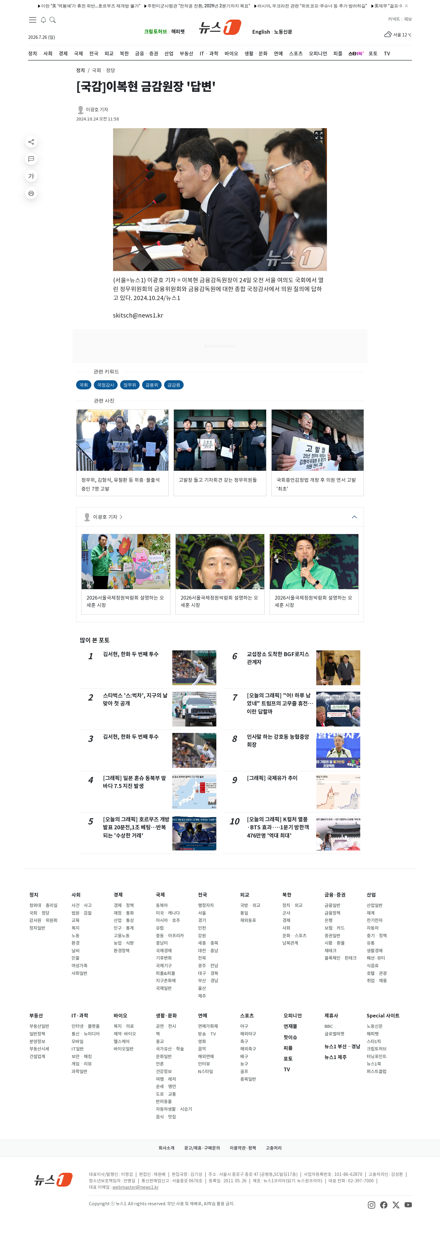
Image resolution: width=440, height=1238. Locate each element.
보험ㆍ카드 (334, 928)
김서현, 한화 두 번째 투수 (131, 654)
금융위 (151, 384)
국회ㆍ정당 (39, 913)
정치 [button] (80, 70)
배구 (244, 1056)
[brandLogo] (220, 26)
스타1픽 (374, 1041)
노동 (75, 936)
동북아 (162, 905)
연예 (202, 1016)
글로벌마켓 (334, 1034)
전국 (202, 895)
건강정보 (164, 1071)
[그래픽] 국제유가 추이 (272, 778)
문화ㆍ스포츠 (294, 936)
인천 (202, 928)
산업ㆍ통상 (124, 920)
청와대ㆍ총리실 (43, 905)
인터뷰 (204, 1064)
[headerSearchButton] (53, 19)
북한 (287, 895)
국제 (160, 895)
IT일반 (78, 1049)
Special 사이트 (383, 1016)
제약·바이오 (125, 1034)
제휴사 (331, 1016)
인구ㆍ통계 (124, 928)
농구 (244, 1064)
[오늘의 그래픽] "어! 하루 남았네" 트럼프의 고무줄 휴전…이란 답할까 (280, 703)
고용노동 (122, 936)
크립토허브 (155, 31)
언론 (160, 1064)
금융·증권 (335, 895)
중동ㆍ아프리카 (170, 936)
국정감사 (105, 384)
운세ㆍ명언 (166, 1086)
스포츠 (247, 1016)
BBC (328, 1026)
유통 (371, 943)
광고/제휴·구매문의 (202, 1148)
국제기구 (164, 965)
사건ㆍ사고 (82, 905)
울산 (202, 988)
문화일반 (164, 1056)
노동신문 (283, 32)
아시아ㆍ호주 (168, 920)
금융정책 (332, 913)
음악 (202, 1049)
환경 (75, 943)
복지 (75, 928)
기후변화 (164, 958)
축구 (244, 1041)
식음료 (373, 965)
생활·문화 (166, 1016)
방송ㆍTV (207, 1034)
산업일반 (375, 905)
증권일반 (332, 936)
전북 (202, 958)
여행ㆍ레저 (166, 1079)
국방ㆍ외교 (250, 905)
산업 (371, 895)
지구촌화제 (166, 980)
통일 (244, 913)
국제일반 (164, 988)
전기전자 (375, 920)
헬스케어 (122, 1041)
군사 (286, 913)
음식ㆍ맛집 (166, 1117)
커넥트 (394, 19)
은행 (328, 920)
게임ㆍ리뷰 (82, 1064)
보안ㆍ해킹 (82, 1056)
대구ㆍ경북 (208, 973)
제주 (202, 996)
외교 (244, 895)
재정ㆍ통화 (124, 913)
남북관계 (290, 943)
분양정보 (37, 1041)
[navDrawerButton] (32, 20)
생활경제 (375, 951)
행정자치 (206, 905)
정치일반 (37, 928)
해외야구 (248, 1034)
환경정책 (122, 951)
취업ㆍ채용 (377, 980)
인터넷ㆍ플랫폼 (86, 1026)
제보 (408, 19)
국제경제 (164, 951)
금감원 (173, 384)
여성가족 (79, 965)
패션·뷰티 (376, 958)
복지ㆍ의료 (124, 1026)
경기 (202, 920)
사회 (76, 895)
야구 (244, 1026)
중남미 (162, 943)
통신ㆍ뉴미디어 (86, 1034)
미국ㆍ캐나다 (168, 913)
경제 (118, 895)
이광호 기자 (97, 110)
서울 (202, 913)
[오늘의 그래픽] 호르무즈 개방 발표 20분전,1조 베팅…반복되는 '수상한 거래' (136, 827)
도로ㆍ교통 (166, 1094)
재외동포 (248, 920)
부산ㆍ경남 (208, 980)
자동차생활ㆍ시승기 (174, 1109)
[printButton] (31, 193)
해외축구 (248, 1049)
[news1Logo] (53, 1179)
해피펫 (178, 31)
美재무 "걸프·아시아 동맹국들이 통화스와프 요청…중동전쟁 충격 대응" (365, 5)
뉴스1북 (374, 1064)
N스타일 (205, 1071)
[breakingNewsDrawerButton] (43, 19)
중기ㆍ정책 (377, 936)
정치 (33, 895)
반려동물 (164, 1101)
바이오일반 (124, 1049)
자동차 (373, 928)
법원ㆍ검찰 (82, 913)
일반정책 (37, 1034)
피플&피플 (165, 973)
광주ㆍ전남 (208, 965)
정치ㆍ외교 (292, 905)
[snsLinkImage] (371, 1204)
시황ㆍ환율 (334, 943)
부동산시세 (39, 1049)
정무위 (129, 384)
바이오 (120, 1016)
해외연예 (206, 1056)
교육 (75, 920)
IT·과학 (80, 1016)
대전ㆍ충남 (208, 951)
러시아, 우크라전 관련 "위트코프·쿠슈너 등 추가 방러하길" (236, 5)
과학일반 (79, 1071)
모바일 (77, 1041)
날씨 (75, 951)
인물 (75, 958)
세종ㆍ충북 (208, 943)
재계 (371, 913)
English (261, 32)
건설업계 (37, 1056)
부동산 (36, 1016)
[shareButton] (31, 142)
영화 (202, 1041)
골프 (244, 1071)
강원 (202, 936)
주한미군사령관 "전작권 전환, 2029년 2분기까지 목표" (123, 5)
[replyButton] (31, 159)
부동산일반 (39, 1026)
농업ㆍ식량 (124, 943)
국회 (83, 384)
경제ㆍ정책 (124, 905)
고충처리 (274, 1148)
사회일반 (79, 973)
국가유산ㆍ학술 (170, 1049)
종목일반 (248, 1079)
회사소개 (166, 1148)
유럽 (160, 928)
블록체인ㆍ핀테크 (340, 958)
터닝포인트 (377, 1056)
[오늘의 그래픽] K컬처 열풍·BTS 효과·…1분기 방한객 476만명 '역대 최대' (278, 827)
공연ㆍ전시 (166, 1026)
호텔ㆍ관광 (377, 973)
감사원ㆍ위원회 (43, 920)
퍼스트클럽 (377, 1071)
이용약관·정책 (243, 1148)
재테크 (330, 951)
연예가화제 (208, 1026)
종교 (160, 1041)
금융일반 (332, 905)
